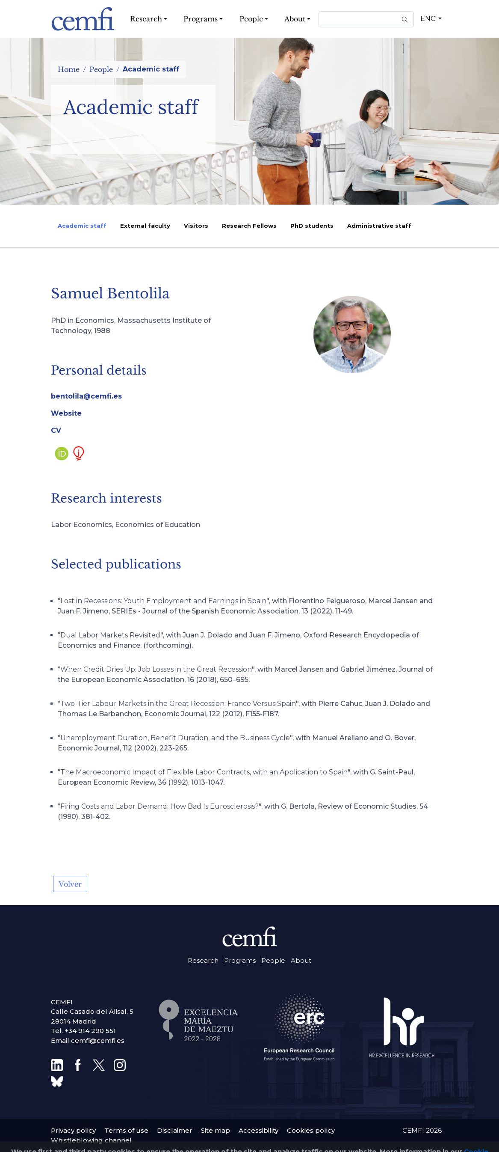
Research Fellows (249, 225)
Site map (215, 1130)
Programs (240, 960)
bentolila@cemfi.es (86, 396)
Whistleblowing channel (91, 1140)
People (101, 69)
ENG (428, 19)
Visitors (196, 225)
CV (56, 430)
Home (69, 69)
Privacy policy (73, 1130)
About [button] (294, 19)
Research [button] (146, 19)
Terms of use (126, 1130)
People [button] (251, 19)
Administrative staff (379, 225)
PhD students (312, 225)
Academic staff (82, 225)
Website (66, 413)
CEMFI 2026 (422, 1130)
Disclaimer (174, 1130)
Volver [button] (70, 884)
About (301, 960)
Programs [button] (200, 19)
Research (203, 960)
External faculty (145, 225)
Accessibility (258, 1130)
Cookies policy (311, 1130)
